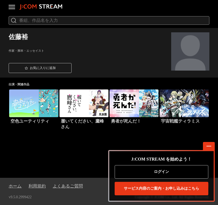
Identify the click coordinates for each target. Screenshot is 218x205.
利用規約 (37, 186)
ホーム (15, 186)
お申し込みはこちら (161, 188)
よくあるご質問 (68, 186)
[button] (40, 68)
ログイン (161, 172)
